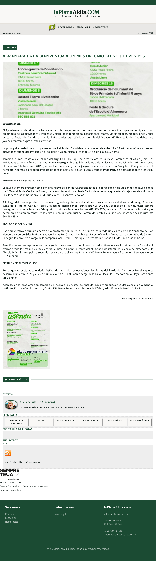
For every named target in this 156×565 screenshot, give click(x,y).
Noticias (17, 33)
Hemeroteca (100, 27)
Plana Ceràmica (65, 420)
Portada (9, 514)
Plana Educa (115, 420)
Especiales (83, 27)
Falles (41, 420)
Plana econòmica (139, 420)
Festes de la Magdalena (16, 422)
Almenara (7, 33)
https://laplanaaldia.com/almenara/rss (22, 462)
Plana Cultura (90, 420)
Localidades (66, 27)
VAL (151, 33)
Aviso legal (60, 514)
